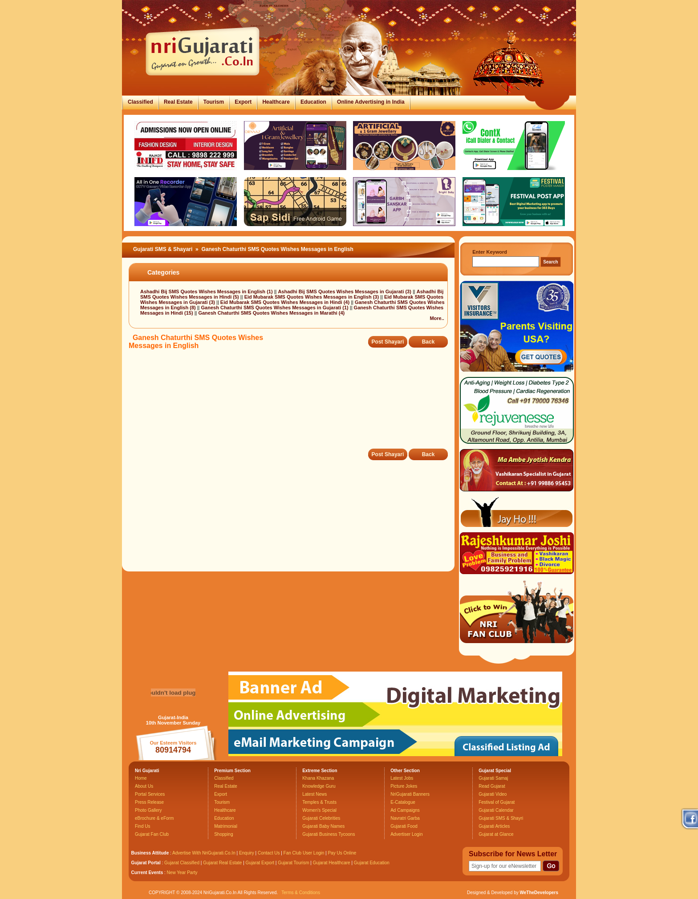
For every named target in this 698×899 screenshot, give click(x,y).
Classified (140, 102)
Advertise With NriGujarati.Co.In (203, 852)
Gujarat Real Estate (222, 862)
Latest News (314, 794)
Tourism (213, 102)
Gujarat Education (372, 862)
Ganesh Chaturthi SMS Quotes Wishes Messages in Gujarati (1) (275, 307)
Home (141, 778)
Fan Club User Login (304, 852)
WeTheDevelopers (538, 892)
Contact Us (269, 852)
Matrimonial (225, 826)
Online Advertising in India (371, 102)
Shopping (223, 834)
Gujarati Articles (494, 826)
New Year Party (182, 872)
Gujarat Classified (181, 862)
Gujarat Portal (146, 862)
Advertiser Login (406, 834)
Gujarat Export (260, 862)
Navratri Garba (405, 818)
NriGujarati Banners (410, 794)
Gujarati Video (493, 794)
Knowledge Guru (319, 786)
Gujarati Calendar (496, 810)
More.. (437, 318)
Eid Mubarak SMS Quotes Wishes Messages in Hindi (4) (285, 302)
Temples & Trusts (319, 802)
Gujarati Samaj (493, 778)
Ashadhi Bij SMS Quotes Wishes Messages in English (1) (207, 291)
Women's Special (319, 810)
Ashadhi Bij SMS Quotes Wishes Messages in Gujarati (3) (345, 291)
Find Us (142, 826)
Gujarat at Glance (496, 834)
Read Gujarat (492, 786)
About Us (144, 786)
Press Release (149, 802)
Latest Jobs (401, 778)
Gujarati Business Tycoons (328, 834)
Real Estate (178, 102)
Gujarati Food (404, 826)
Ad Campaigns (405, 810)
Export (243, 102)
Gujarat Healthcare (331, 862)
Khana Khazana (318, 778)
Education (313, 102)
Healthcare (275, 102)
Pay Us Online (342, 852)
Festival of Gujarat (497, 802)
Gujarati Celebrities (321, 818)
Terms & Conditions (300, 892)
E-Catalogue (402, 802)
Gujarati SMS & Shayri (501, 818)
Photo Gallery (148, 810)
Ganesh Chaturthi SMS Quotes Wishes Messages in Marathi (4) (271, 313)
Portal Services (150, 794)
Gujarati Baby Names (323, 826)
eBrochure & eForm (154, 818)
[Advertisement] (291, 405)
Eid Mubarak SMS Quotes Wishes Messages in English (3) (312, 297)
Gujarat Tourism (293, 862)
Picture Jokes (403, 786)
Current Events (147, 872)
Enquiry (247, 852)
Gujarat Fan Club (152, 834)
